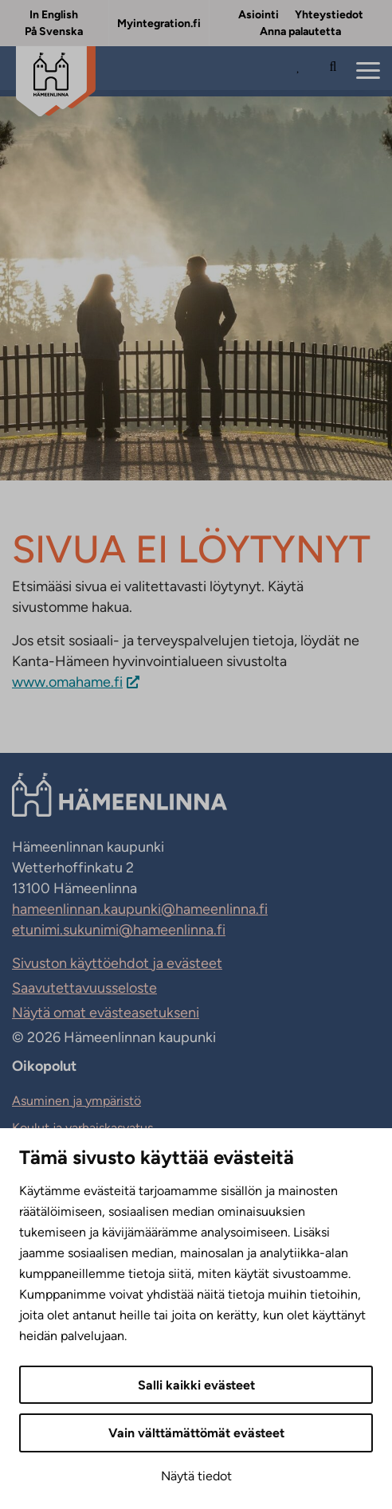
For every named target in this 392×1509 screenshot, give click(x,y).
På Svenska (54, 31)
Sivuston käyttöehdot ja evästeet (117, 963)
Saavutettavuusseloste (84, 988)
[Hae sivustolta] (333, 72)
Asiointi (258, 15)
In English (53, 15)
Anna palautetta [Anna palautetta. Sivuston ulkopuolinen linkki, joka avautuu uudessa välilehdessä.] (300, 31)
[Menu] (368, 71)
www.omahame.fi (67, 682)
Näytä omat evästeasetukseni (105, 1012)
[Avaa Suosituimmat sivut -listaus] (302, 72)
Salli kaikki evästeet (196, 1385)
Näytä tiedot (196, 1476)
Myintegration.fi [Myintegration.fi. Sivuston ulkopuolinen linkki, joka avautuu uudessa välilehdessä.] (159, 23)
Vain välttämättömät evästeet (196, 1432)
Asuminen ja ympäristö (76, 1100)
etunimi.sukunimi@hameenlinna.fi (118, 930)
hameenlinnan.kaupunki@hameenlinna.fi (140, 909)
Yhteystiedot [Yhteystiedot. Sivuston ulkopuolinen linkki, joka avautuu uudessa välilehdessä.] (329, 15)
